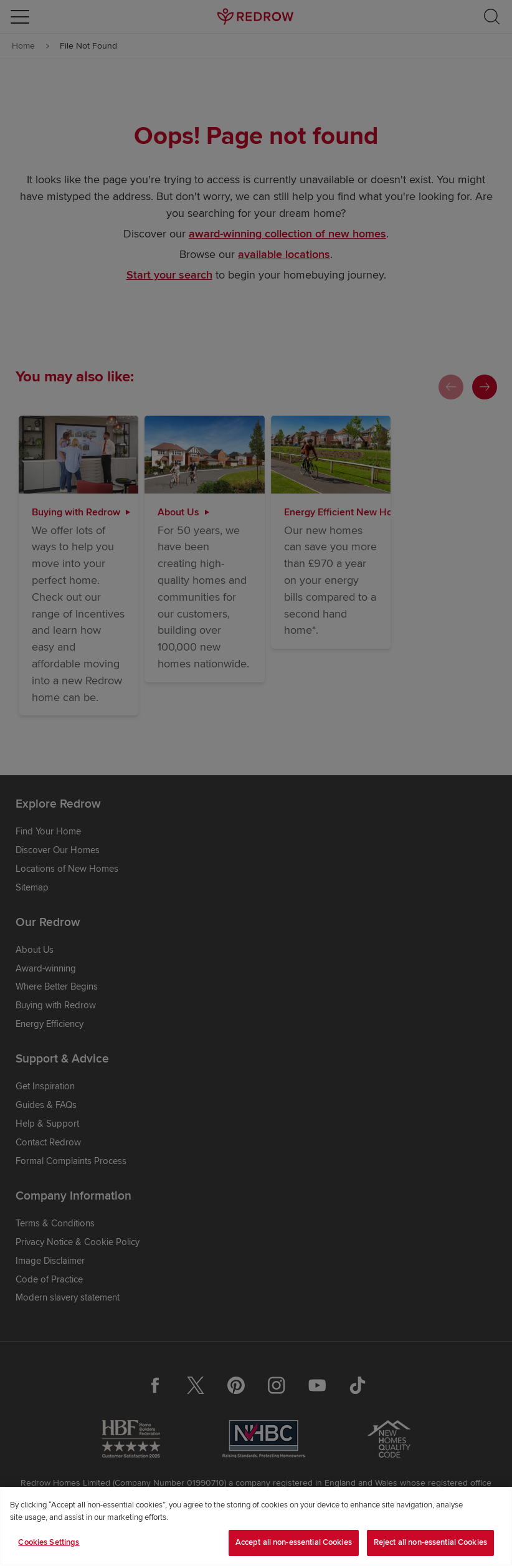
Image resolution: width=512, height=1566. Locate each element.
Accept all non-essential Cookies (293, 1542)
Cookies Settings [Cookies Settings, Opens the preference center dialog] (48, 1542)
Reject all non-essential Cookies (430, 1542)
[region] (256, 1526)
